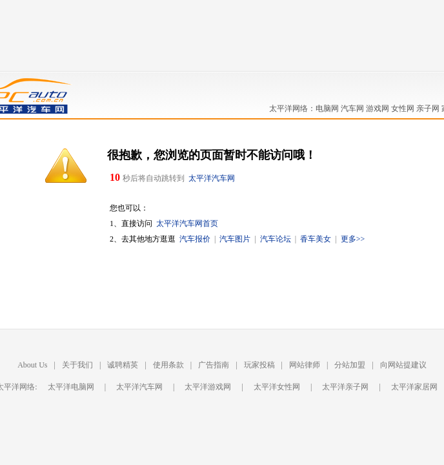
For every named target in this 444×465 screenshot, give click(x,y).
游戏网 (377, 108)
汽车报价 (194, 238)
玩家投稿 (259, 364)
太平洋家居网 (414, 386)
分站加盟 (349, 364)
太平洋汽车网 (211, 178)
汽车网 (352, 108)
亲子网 (427, 108)
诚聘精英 (122, 364)
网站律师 (304, 364)
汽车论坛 (275, 238)
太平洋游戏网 (208, 386)
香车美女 (315, 238)
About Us (32, 364)
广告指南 (213, 364)
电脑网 (327, 108)
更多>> (353, 238)
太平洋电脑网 (71, 386)
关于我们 (77, 364)
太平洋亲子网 (345, 386)
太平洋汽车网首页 (187, 223)
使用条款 (168, 364)
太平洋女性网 (277, 386)
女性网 (402, 108)
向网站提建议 (403, 364)
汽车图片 (234, 238)
